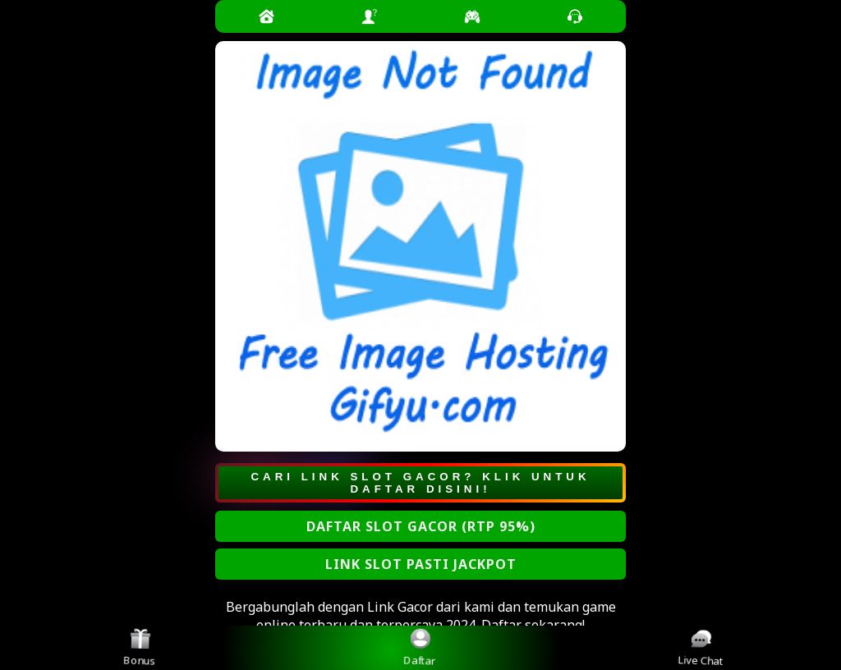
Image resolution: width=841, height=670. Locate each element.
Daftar (420, 647)
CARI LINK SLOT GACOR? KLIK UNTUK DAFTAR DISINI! (420, 482)
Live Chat (701, 648)
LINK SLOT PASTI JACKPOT (421, 564)
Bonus (140, 647)
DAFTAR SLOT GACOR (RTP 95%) (420, 526)
